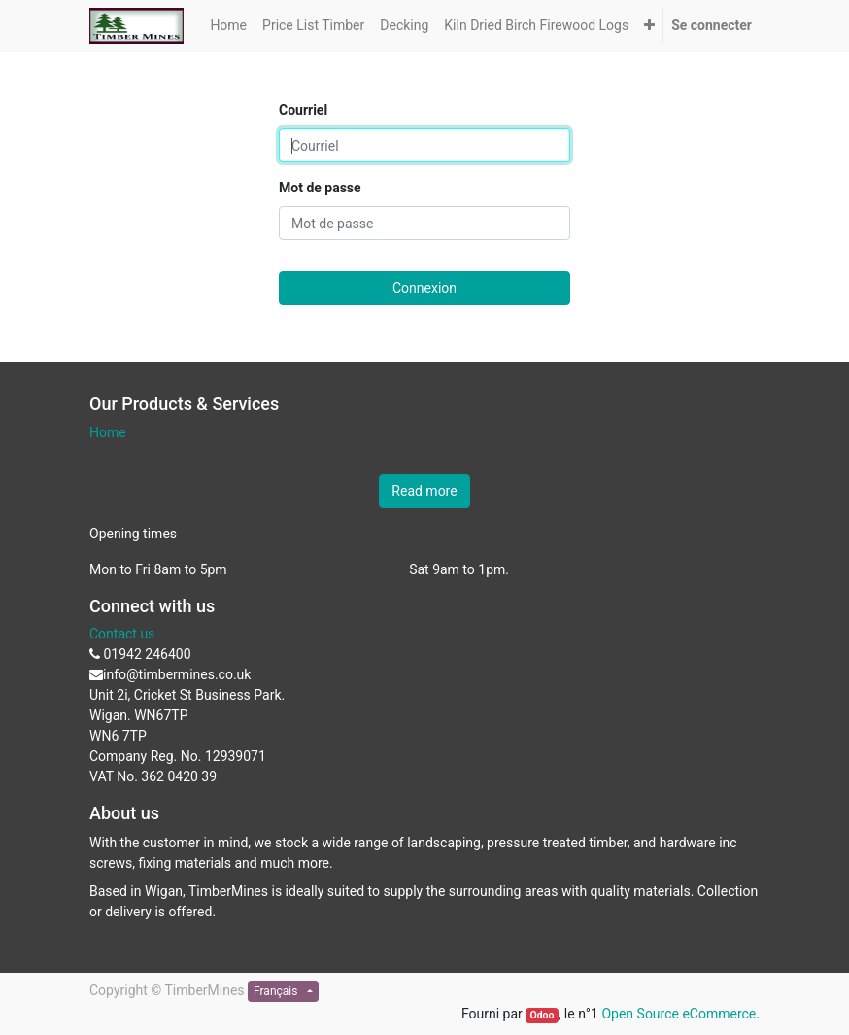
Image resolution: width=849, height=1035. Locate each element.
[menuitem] (228, 26)
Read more (424, 491)
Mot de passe (320, 187)
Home (107, 432)
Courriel (303, 110)
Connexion (424, 287)
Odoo (541, 1015)
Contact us (121, 633)
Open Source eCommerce (678, 1013)
